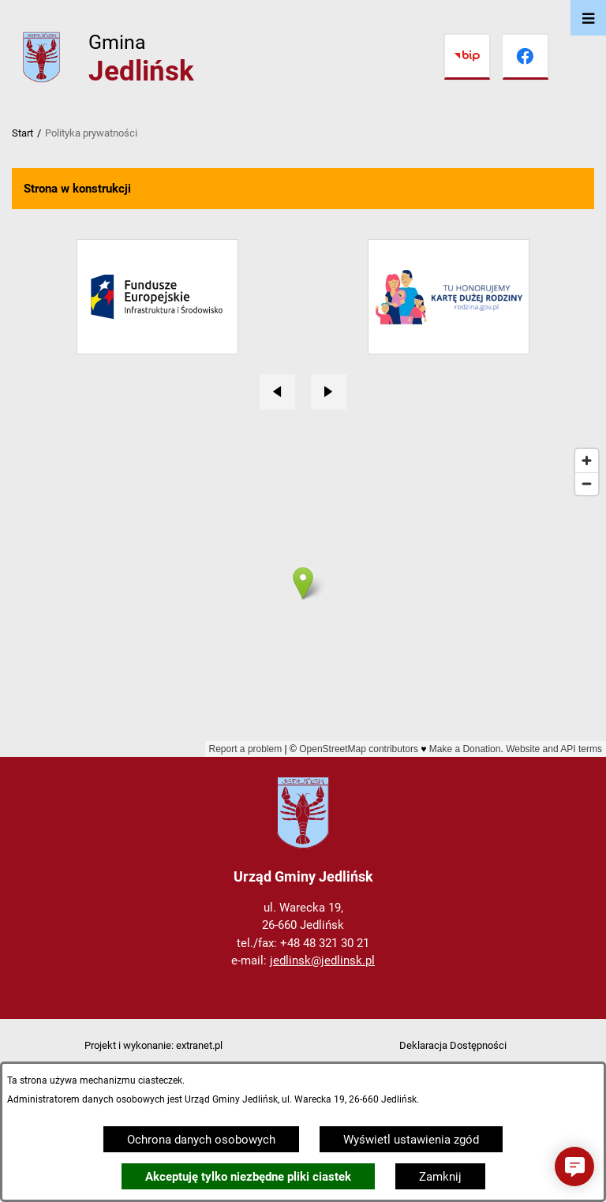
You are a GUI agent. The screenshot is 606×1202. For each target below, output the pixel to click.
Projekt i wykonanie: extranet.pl (153, 1045)
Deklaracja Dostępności (453, 1045)
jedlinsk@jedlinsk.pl (322, 960)
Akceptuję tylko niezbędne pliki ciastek (248, 1177)
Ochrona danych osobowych (201, 1140)
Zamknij (440, 1177)
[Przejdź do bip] (467, 57)
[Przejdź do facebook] (525, 57)
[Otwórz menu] (588, 18)
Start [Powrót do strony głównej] (22, 133)
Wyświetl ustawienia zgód (411, 1140)
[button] (574, 1166)
